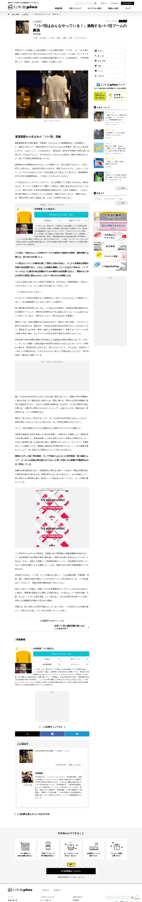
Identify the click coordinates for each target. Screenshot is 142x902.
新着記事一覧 (12, 900)
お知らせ (101, 76)
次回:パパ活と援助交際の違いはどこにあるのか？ (69, 627)
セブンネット (75, 664)
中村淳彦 (39, 773)
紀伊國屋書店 (47, 664)
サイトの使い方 (45, 900)
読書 (99, 66)
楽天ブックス (75, 220)
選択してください (75, 765)
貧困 (64, 38)
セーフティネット (81, 38)
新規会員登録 (127, 3)
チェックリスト (110, 199)
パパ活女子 (25, 14)
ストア (128, 8)
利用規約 (76, 900)
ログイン (115, 3)
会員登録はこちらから (71, 871)
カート (104, 3)
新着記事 (58, 8)
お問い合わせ (77, 897)
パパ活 (51, 38)
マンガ (100, 71)
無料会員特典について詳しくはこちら (71, 877)
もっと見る (121, 188)
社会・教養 (15, 14)
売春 (70, 38)
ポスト (123, 21)
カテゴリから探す (95, 8)
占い (121, 199)
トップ (10, 897)
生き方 (100, 51)
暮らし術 (101, 56)
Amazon (47, 220)
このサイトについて (47, 897)
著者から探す (113, 8)
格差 (58, 38)
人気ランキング (75, 8)
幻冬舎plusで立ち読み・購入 (61, 215)
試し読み (43, 38)
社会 (35, 38)
